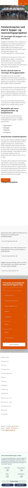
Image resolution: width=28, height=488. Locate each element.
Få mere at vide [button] (14, 481)
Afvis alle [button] (7, 485)
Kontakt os (5, 180)
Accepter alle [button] (20, 485)
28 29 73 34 (15, 426)
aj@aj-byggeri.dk (10, 430)
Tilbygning (6, 130)
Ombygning (6, 132)
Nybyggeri (6, 128)
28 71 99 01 (14, 428)
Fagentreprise (7, 125)
